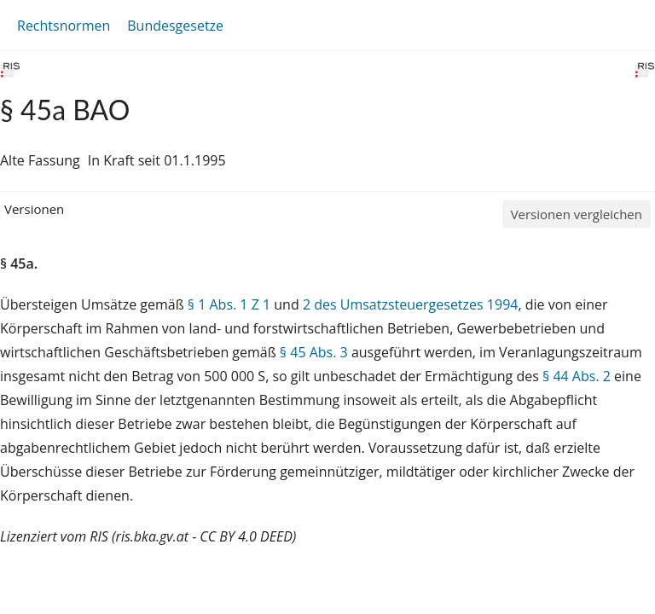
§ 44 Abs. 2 (576, 376)
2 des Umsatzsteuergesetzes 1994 (411, 304)
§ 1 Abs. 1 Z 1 (229, 304)
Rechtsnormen (63, 25)
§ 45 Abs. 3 (314, 352)
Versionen (34, 208)
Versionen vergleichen (576, 214)
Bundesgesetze (175, 25)
